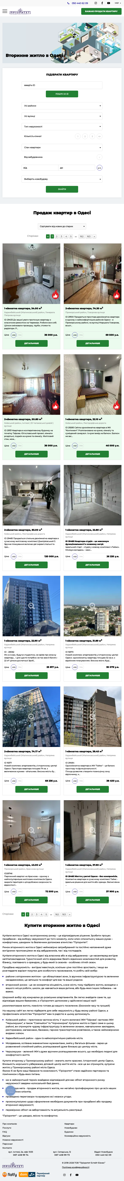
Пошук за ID (62, 94)
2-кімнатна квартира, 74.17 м (22, 751)
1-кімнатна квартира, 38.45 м (84, 751)
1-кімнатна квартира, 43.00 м (23, 865)
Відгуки (6, 1136)
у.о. (99, 168)
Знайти (62, 189)
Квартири (69, 1124)
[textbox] (62, 179)
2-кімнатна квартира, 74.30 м (84, 308)
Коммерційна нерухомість (77, 1136)
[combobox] (62, 105)
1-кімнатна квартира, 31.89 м (83, 640)
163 (88, 236)
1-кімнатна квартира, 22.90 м (22, 640)
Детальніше (31, 343)
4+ (99, 136)
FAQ (4, 1132)
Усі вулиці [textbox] (29, 116)
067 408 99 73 (62, 1155)
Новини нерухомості (12, 1140)
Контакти (7, 1148)
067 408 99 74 (20, 1155)
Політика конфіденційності (75, 1167)
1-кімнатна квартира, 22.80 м (84, 529)
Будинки (68, 1132)
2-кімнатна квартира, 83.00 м (23, 529)
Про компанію (9, 1124)
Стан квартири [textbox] (32, 147)
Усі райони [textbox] (30, 106)
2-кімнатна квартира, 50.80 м (23, 419)
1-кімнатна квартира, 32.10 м (83, 419)
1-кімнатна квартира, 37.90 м (84, 865)
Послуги (6, 1128)
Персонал (7, 1144)
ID (66, 317)
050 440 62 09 (80, 3)
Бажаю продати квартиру (101, 11)
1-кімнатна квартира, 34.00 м (23, 308)
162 (81, 236)
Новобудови (70, 1128)
